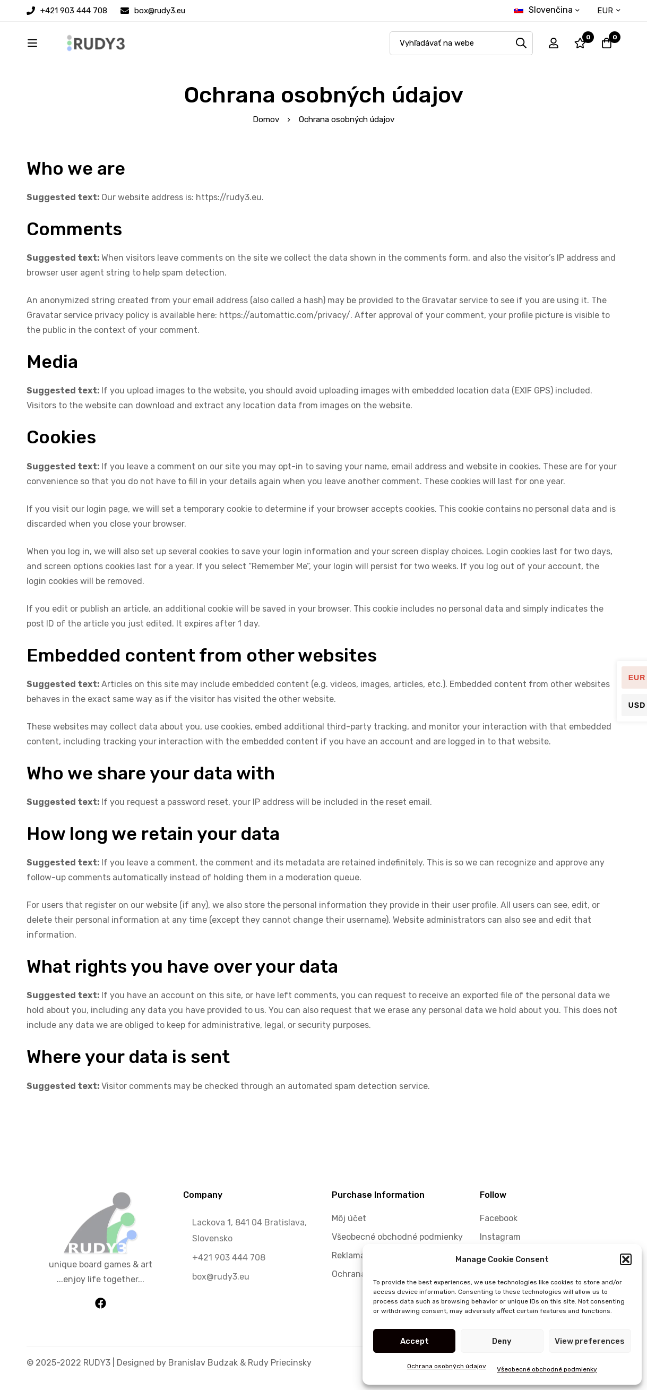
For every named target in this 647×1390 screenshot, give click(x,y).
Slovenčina (543, 10)
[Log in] (553, 46)
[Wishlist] (580, 46)
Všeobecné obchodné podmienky (547, 1369)
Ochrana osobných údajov (446, 1366)
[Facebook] (100, 1308)
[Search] (521, 45)
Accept (414, 1341)
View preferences (590, 1341)
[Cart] (606, 46)
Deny (502, 1341)
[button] (625, 1259)
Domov (266, 124)
